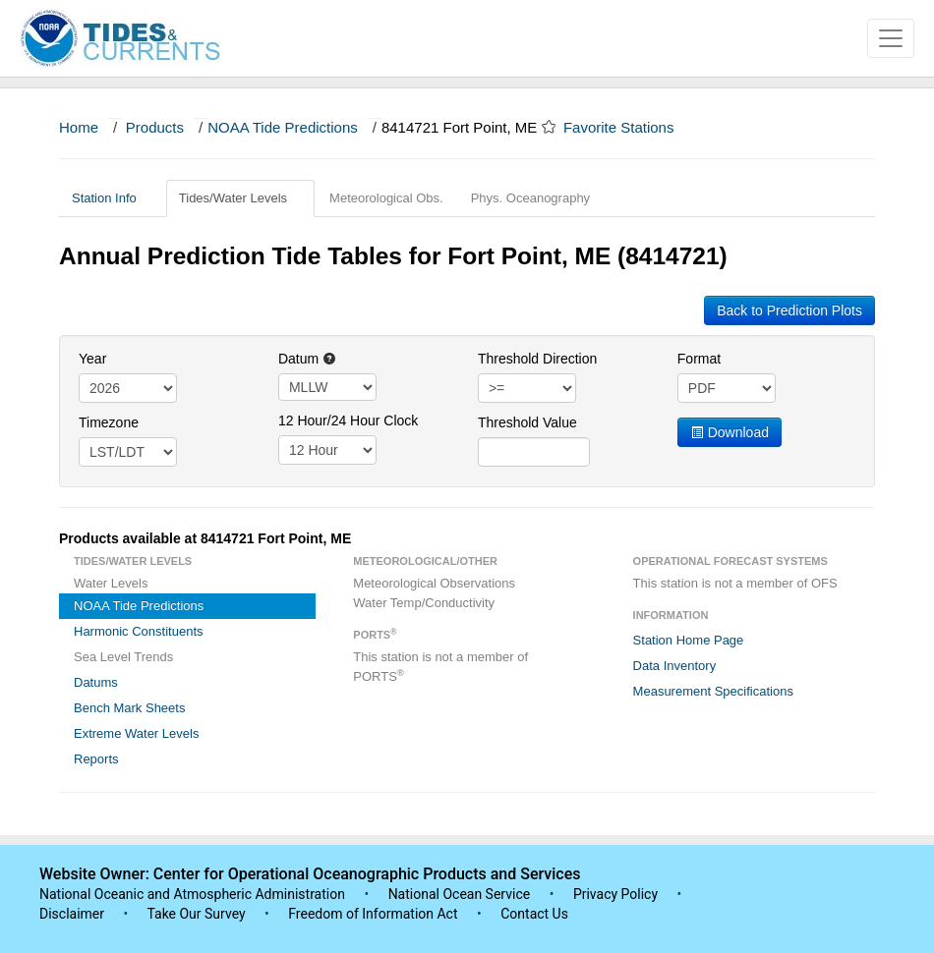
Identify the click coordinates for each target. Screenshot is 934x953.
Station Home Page (688, 640)
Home (78, 127)
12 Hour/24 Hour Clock (348, 420)
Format (699, 358)
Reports (96, 759)
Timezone (109, 422)
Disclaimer (71, 914)
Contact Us (534, 914)
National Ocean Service (459, 894)
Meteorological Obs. (386, 198)
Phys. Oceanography (530, 198)
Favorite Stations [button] (628, 127)
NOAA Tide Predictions (282, 127)
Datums (96, 682)
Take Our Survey (197, 914)
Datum (307, 358)
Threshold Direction (537, 358)
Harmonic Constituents (139, 631)
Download (729, 432)
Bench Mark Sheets (129, 708)
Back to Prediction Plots (789, 310)
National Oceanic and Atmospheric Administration (192, 894)
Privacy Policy (615, 894)
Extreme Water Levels (136, 733)
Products (155, 127)
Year (92, 358)
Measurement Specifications (713, 691)
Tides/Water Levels (240, 198)
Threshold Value (527, 422)
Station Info (111, 198)
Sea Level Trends (123, 656)
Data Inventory (675, 665)
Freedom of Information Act (372, 914)
